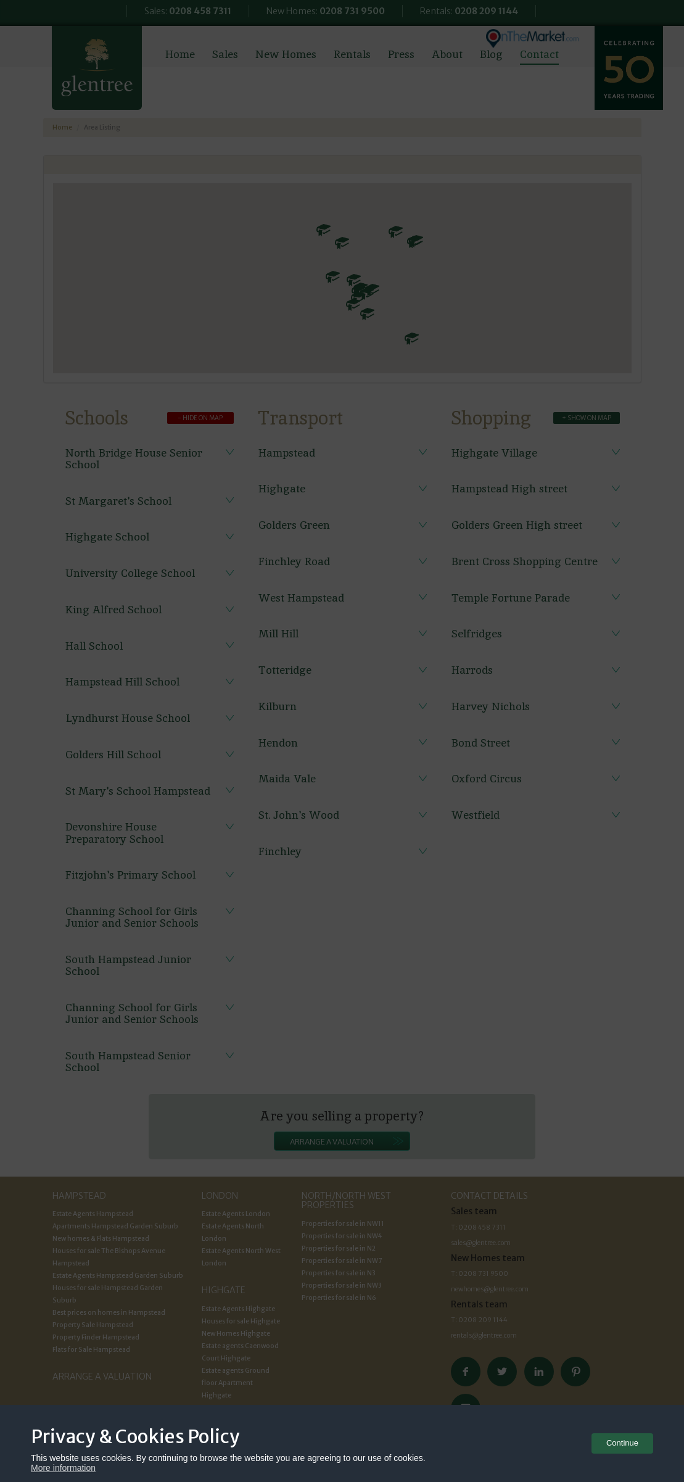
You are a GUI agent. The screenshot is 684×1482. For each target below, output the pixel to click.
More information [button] (63, 1468)
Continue (622, 1442)
